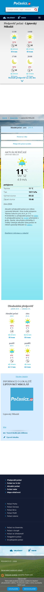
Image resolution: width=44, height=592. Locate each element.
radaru (29, 225)
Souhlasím (13, 589)
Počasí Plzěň (12, 513)
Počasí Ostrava (13, 507)
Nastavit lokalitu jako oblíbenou (17, 433)
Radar (23, 18)
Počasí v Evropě (13, 530)
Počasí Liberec (12, 516)
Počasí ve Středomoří (15, 534)
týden (36, 216)
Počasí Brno (11, 510)
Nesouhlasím (30, 589)
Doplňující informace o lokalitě (17, 233)
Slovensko (14, 118)
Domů (4, 118)
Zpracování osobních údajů (11, 570)
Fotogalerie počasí (14, 537)
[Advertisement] (22, 97)
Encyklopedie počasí (15, 540)
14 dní (26, 218)
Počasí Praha (12, 504)
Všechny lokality (22, 377)
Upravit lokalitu (13, 437)
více (4, 427)
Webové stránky (11, 575)
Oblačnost (11, 18)
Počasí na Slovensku (15, 527)
